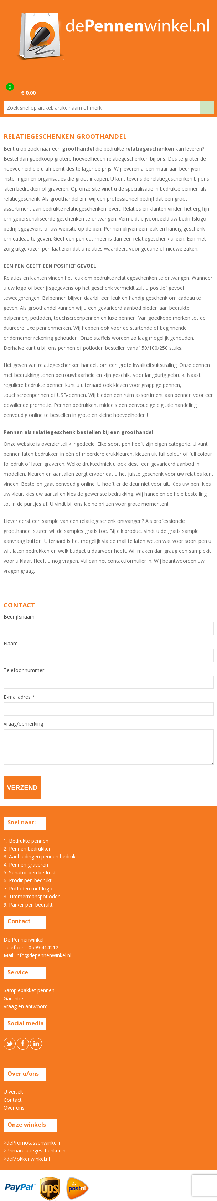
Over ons (14, 1107)
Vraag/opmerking (23, 723)
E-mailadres (19, 697)
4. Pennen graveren (26, 864)
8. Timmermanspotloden (32, 896)
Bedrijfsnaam (19, 616)
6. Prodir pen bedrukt (28, 880)
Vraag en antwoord (26, 1006)
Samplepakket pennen (29, 990)
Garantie (13, 998)
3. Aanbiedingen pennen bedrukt (40, 856)
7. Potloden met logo (28, 888)
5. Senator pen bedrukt (30, 872)
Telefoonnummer (24, 670)
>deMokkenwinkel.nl (27, 1158)
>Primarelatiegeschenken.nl (35, 1150)
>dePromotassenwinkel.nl (33, 1142)
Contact (13, 1099)
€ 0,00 (28, 92)
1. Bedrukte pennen (26, 840)
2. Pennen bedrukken (28, 848)
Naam (11, 643)
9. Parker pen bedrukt (28, 904)
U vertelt (13, 1091)
